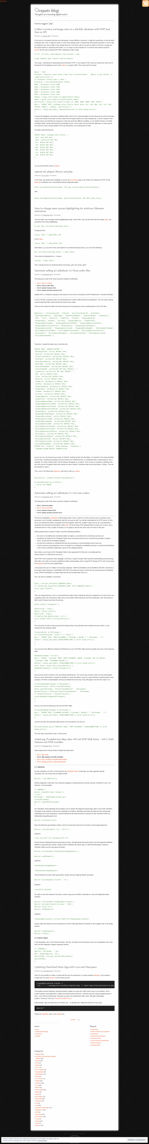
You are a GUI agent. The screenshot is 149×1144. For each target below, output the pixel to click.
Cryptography (39, 1072)
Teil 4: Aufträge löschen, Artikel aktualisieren (51, 762)
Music (37, 1094)
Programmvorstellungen (42, 1107)
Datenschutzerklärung (42, 1031)
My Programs (39, 1096)
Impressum (39, 1034)
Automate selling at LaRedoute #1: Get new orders (62, 493)
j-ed (53, 1014)
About (37, 1029)
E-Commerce (39, 1078)
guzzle (37, 50)
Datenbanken (39, 1074)
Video (37, 1123)
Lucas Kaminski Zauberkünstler (100, 1040)
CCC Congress (40, 1069)
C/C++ (37, 1067)
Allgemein (38, 1054)
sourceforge (74, 180)
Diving (37, 1076)
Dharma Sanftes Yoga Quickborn (100, 1031)
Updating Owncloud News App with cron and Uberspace (66, 967)
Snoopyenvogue (95, 1045)
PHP (37, 1105)
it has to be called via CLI (63, 998)
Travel (37, 1119)
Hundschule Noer (96, 1038)
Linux (37, 1085)
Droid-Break (94, 1034)
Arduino (38, 1065)
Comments (55, 36)
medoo (63, 65)
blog (66, 525)
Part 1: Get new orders (44, 283)
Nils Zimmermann (96, 1043)
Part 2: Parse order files (45, 508)
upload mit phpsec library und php (54, 171)
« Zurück (72, 1020)
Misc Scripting (40, 1090)
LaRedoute (54, 518)
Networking (39, 1098)
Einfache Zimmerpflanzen (98, 1036)
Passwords (39, 1101)
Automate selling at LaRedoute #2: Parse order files (62, 270)
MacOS (38, 1087)
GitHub (57, 166)
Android (38, 1060)
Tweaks (38, 1121)
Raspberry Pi (39, 1110)
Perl (37, 1103)
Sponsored (39, 1114)
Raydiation (45, 1014)
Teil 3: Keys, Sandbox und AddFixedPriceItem (52, 759)
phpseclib (38, 182)
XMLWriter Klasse (73, 771)
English (38, 1081)
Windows (38, 1125)
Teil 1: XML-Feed (42, 755)
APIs (37, 1063)
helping (59, 1014)
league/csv (57, 471)
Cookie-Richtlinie (42, 1140)
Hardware (38, 1083)
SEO (37, 1112)
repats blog (49, 10)
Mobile (37, 1092)
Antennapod (94, 1029)
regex (41, 239)
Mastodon (3, 1)
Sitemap (38, 1036)
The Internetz (39, 1116)
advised (96, 975)
